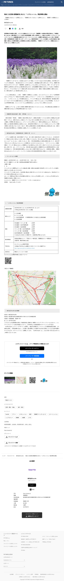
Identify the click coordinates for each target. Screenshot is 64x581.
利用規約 (36, 574)
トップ (3, 455)
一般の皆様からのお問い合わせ (38, 576)
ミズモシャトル (22, 414)
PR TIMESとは (7, 538)
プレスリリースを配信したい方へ (11, 546)
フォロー (32, 485)
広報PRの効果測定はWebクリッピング (29, 547)
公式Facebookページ (8, 557)
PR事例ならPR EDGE (46, 542)
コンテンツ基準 (29, 574)
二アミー (14, 414)
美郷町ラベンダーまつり (40, 414)
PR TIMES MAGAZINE (25, 544)
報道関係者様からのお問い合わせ (47, 574)
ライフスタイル (49, 5)
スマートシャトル (53, 414)
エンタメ (25, 5)
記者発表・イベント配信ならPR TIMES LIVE (30, 542)
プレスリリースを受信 (40, 2)
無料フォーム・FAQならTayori (48, 539)
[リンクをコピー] (22, 28)
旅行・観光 (20, 407)
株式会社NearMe (20, 455)
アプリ (20, 5)
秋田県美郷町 (7, 424)
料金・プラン (6, 540)
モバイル (15, 5)
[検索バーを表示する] (62, 2)
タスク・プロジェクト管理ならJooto (50, 536)
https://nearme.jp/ (8, 430)
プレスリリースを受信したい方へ (11, 543)
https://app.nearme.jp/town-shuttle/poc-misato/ (25, 248)
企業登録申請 (50, 2)
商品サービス (8, 400)
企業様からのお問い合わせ (24, 576)
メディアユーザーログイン (32, 348)
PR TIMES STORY (24, 536)
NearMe (7, 414)
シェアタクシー (9, 417)
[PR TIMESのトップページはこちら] (8, 2)
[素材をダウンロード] (20, 28)
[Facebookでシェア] (12, 28)
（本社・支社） (28, 424)
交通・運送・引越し (10, 407)
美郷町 (17, 417)
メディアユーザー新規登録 (32, 356)
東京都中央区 (20, 424)
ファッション (40, 5)
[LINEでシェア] (15, 28)
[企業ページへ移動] (32, 470)
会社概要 (11, 574)
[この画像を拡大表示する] (9, 380)
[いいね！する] (5, 28)
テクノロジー (8, 5)
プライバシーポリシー (20, 574)
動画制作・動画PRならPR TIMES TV (28, 539)
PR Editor (23, 550)
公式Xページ (6, 563)
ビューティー (32, 5)
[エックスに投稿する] (10, 28)
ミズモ (29, 417)
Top (2, 5)
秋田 (30, 414)
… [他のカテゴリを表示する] (54, 4)
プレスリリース (10, 455)
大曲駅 (23, 417)
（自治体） (14, 424)
